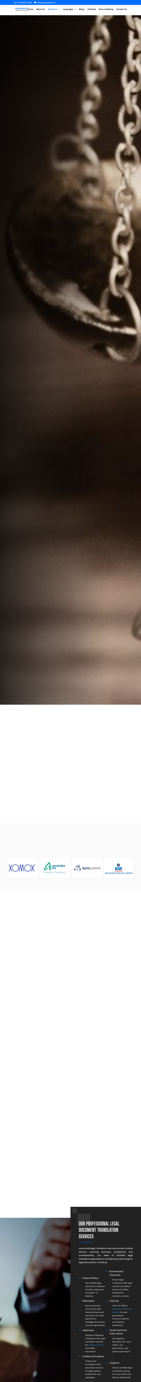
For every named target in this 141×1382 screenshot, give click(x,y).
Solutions (52, 9)
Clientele (91, 9)
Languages (68, 9)
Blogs (81, 9)
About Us (40, 9)
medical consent (96, 1345)
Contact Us (121, 9)
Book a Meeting (106, 9)
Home (30, 9)
